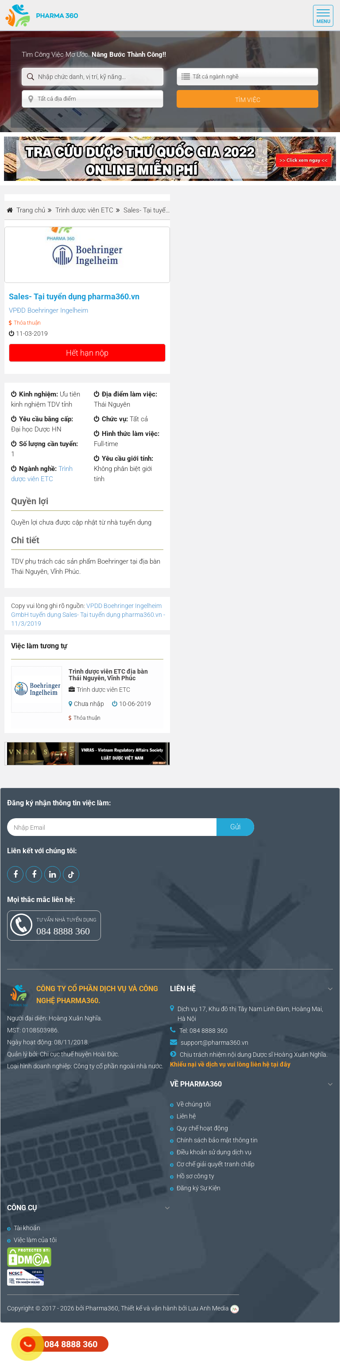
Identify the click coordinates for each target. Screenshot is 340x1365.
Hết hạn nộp (87, 352)
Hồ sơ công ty (192, 1176)
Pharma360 (101, 1308)
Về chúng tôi (190, 1104)
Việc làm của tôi (32, 1239)
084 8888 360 (63, 931)
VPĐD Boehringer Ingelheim (48, 310)
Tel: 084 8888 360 (203, 1030)
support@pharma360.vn (214, 1042)
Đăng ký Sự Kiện (195, 1188)
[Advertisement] (161, 1343)
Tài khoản (23, 1228)
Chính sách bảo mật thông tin (214, 1140)
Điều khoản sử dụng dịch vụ (210, 1152)
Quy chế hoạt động (199, 1128)
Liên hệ (183, 1116)
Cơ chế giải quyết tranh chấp (212, 1164)
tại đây (280, 1064)
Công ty (84, 1066)
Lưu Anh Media (208, 1308)
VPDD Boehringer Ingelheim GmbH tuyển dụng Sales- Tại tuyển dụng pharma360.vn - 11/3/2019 (88, 614)
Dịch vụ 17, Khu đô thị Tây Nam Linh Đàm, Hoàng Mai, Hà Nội (250, 1013)
